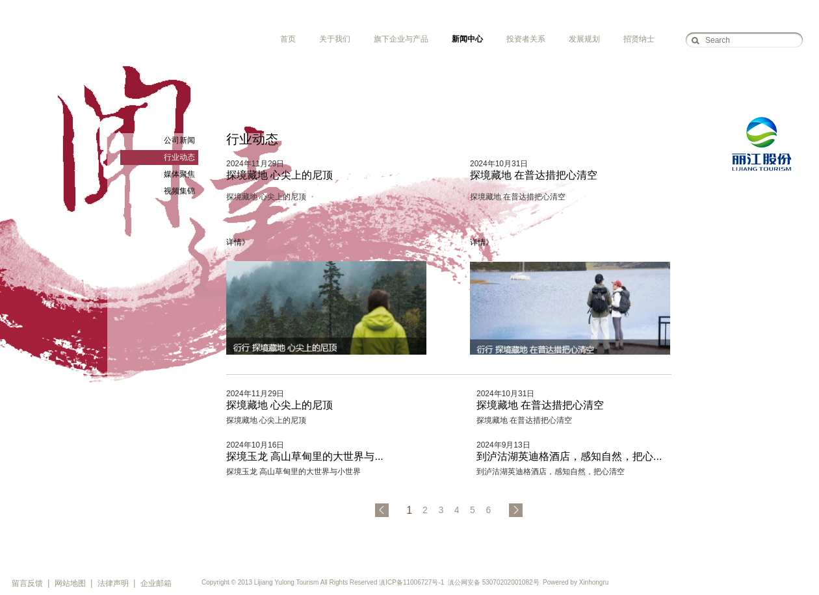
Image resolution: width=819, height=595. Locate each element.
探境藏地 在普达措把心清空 (533, 175)
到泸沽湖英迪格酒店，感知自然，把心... (569, 456)
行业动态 (179, 157)
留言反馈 (27, 583)
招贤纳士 (639, 39)
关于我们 (334, 39)
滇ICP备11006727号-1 (411, 582)
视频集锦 (179, 191)
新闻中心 (467, 39)
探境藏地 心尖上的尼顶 (279, 175)
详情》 (238, 242)
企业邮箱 (156, 583)
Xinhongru (594, 582)
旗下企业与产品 (401, 39)
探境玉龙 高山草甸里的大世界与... (305, 456)
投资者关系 (525, 39)
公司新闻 (179, 140)
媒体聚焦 (179, 174)
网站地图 (70, 583)
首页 (288, 39)
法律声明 (113, 583)
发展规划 (584, 39)
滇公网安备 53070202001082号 (494, 582)
